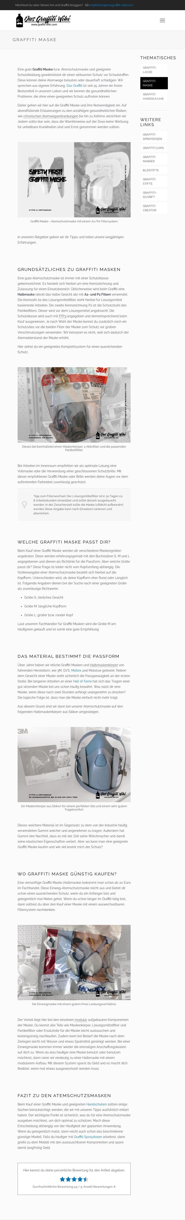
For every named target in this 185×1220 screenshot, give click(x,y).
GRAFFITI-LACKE (150, 70)
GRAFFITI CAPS (153, 148)
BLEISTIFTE (151, 170)
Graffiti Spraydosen (88, 1137)
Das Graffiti (74, 85)
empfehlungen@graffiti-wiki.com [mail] (111, 5)
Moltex (76, 670)
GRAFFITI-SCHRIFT (150, 195)
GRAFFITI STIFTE (149, 181)
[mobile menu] (162, 20)
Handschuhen (96, 1104)
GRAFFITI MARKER (149, 159)
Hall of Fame (82, 681)
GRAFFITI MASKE (149, 83)
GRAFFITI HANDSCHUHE (153, 96)
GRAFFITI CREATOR (149, 208)
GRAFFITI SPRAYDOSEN (152, 137)
